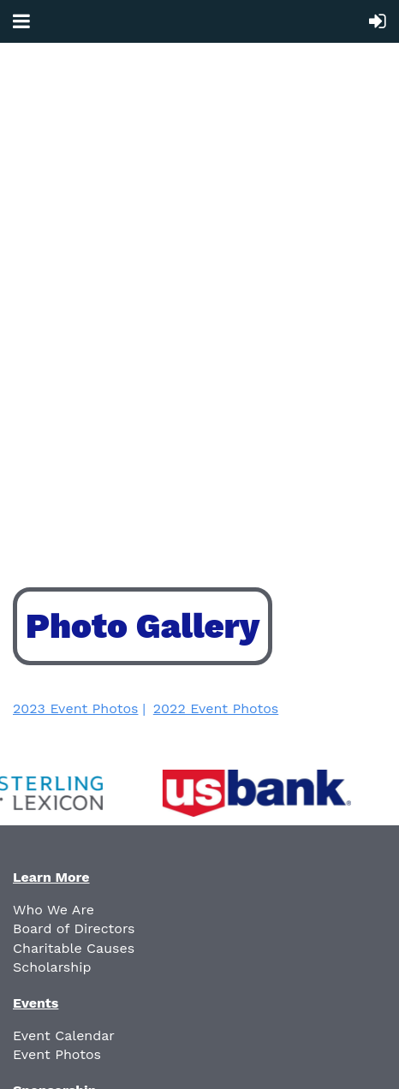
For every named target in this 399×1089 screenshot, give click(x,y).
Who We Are (53, 910)
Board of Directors (74, 928)
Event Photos (57, 1054)
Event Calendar (64, 1035)
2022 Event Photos (215, 708)
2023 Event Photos (75, 708)
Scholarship (52, 967)
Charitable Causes (73, 948)
